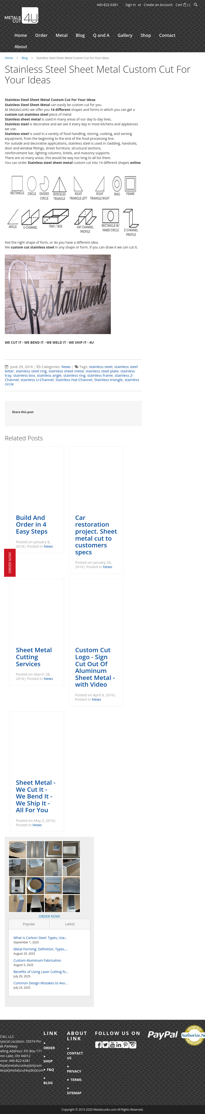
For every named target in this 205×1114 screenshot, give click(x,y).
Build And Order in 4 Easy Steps (31, 525)
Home (9, 59)
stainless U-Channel (37, 380)
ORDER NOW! (49, 917)
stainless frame (100, 376)
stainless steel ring (31, 372)
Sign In (130, 4)
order (49, 1046)
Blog (25, 59)
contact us (75, 1053)
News (66, 367)
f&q (49, 1069)
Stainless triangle (108, 380)
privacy (74, 1069)
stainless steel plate (102, 372)
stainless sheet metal (66, 372)
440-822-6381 (107, 4)
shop (48, 1059)
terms (74, 1079)
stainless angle (49, 376)
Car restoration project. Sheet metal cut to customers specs (96, 535)
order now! (9, 562)
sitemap (74, 1091)
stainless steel (100, 367)
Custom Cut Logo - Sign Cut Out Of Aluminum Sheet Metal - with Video (95, 668)
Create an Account (158, 4)
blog (48, 1081)
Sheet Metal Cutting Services (34, 658)
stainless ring (74, 376)
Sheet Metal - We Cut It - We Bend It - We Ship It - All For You (35, 797)
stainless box (24, 376)
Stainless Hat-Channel (74, 380)
